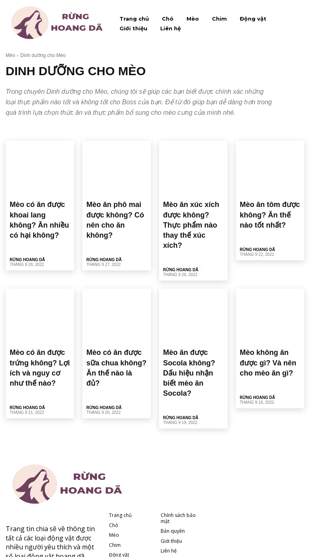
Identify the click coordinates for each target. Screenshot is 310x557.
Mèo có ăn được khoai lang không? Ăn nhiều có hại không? (39, 209)
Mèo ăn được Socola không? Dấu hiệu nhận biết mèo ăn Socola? (189, 327)
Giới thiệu (119, 503)
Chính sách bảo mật (178, 457)
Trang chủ (120, 454)
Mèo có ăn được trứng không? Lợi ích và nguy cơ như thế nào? (37, 327)
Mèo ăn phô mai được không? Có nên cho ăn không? (112, 209)
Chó (113, 464)
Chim (115, 483)
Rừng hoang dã (27, 239)
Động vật (119, 493)
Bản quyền (173, 469)
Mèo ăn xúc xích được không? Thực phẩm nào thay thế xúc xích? (190, 209)
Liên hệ (117, 513)
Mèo (10, 55)
